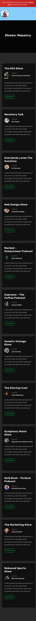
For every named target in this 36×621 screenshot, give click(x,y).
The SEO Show (13, 68)
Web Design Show (16, 204)
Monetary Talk (14, 114)
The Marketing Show (18, 524)
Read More (9, 97)
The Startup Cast (16, 387)
